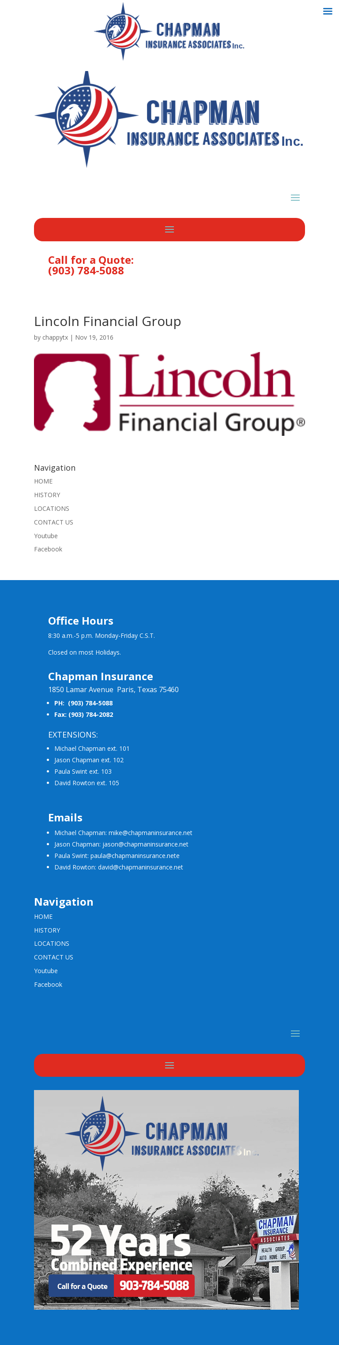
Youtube (46, 536)
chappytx (55, 337)
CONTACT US (53, 522)
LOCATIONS (51, 508)
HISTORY (47, 495)
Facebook (48, 549)
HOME (43, 481)
